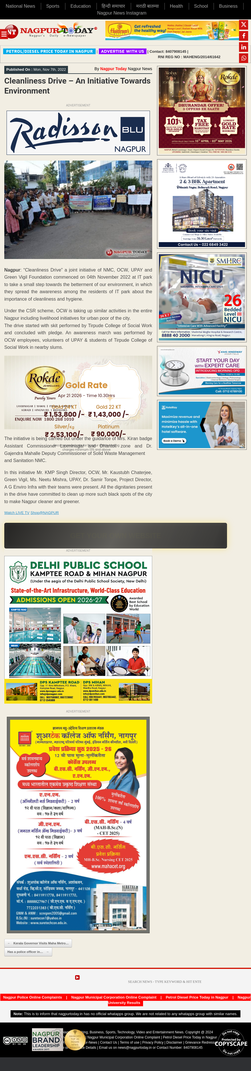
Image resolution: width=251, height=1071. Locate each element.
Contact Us (108, 1042)
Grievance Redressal (201, 1042)
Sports (52, 6)
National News (20, 6)
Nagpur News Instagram (121, 13)
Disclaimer (174, 1042)
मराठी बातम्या (147, 6)
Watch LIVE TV (16, 513)
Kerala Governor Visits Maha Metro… (38, 943)
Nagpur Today (113, 68)
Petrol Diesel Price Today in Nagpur (197, 997)
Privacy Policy (153, 1042)
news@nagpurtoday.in (135, 1048)
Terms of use (129, 1042)
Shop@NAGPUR (45, 513)
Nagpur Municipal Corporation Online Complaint (113, 997)
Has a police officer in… (28, 951)
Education (81, 6)
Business (228, 6)
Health (176, 6)
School (201, 6)
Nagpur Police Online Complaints (32, 997)
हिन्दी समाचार (113, 6)
